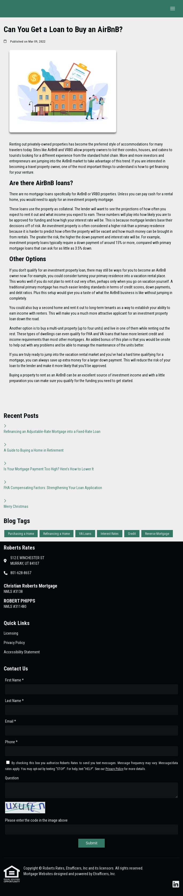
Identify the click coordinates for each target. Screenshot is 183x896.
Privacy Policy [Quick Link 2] (14, 642)
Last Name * (14, 701)
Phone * (11, 742)
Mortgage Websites (39, 874)
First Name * (14, 680)
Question (12, 778)
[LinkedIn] (176, 884)
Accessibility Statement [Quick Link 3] (22, 652)
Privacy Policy (114, 769)
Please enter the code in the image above (36, 820)
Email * (10, 721)
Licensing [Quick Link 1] (11, 633)
